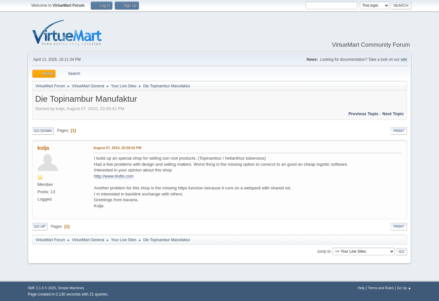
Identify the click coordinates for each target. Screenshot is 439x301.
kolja (43, 148)
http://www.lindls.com (114, 176)
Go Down (43, 131)
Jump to (324, 251)
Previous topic (363, 113)
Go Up (39, 226)
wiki (404, 59)
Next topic (393, 113)
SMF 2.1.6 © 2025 (42, 288)
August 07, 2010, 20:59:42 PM (117, 148)
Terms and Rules (381, 288)
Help (361, 288)
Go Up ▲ (404, 288)
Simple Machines (71, 288)
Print (398, 131)
